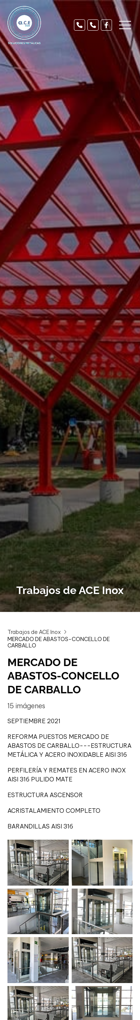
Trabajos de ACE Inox (34, 632)
